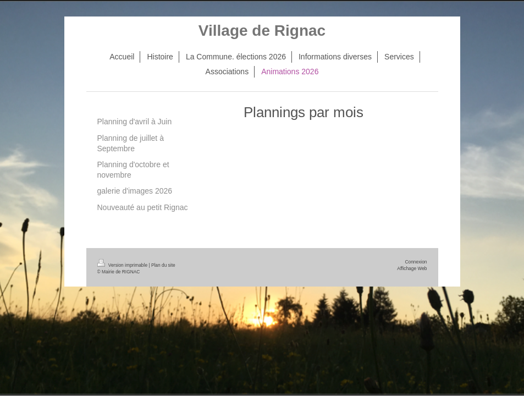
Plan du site (163, 265)
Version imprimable (123, 265)
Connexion (416, 262)
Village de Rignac (262, 30)
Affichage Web (412, 268)
